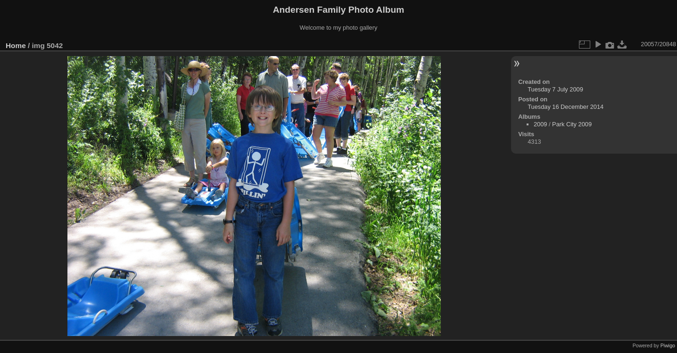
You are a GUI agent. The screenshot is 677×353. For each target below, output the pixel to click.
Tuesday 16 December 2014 (565, 106)
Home (16, 45)
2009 (540, 124)
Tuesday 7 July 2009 (555, 89)
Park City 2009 (572, 124)
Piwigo (667, 345)
